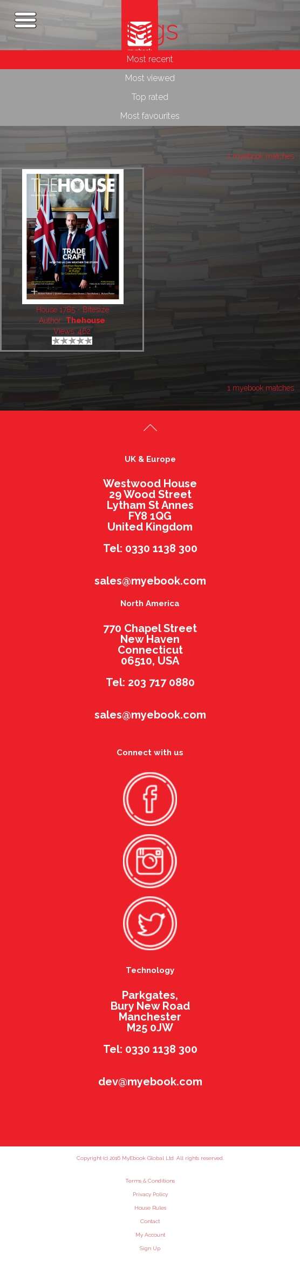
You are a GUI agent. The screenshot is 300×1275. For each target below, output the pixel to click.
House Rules (150, 1208)
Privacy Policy (150, 1194)
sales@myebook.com (150, 580)
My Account (150, 1235)
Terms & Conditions (150, 1181)
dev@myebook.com (150, 1081)
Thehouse (85, 320)
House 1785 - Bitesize (72, 309)
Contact (150, 1221)
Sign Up (150, 1248)
